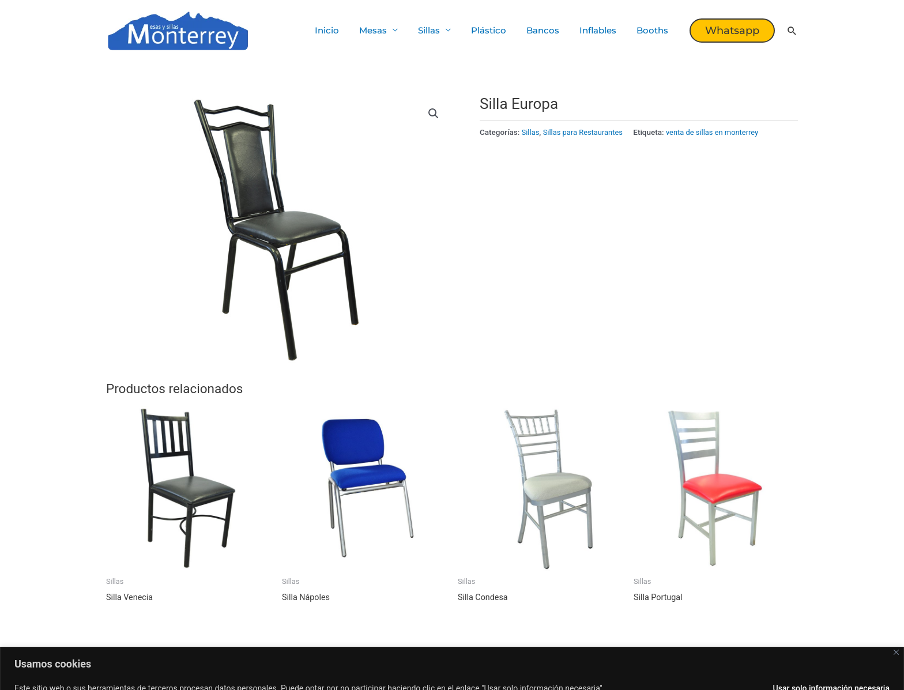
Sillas (442, 30)
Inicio (345, 30)
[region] (452, 659)
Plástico (498, 30)
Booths (653, 30)
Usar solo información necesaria (831, 669)
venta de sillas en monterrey (719, 132)
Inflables (601, 30)
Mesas (388, 30)
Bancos (549, 30)
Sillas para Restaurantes (585, 132)
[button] (732, 30)
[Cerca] (896, 633)
